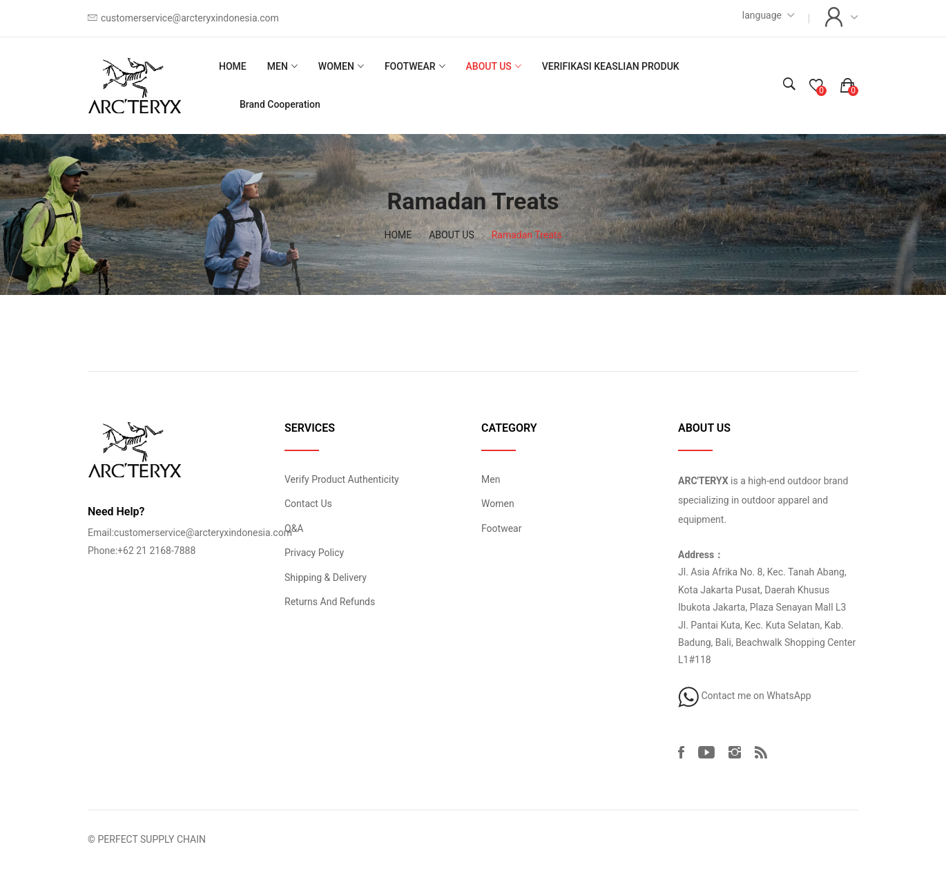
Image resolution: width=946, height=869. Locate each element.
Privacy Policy (314, 552)
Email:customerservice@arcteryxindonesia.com (190, 532)
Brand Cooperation (280, 104)
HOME (233, 66)
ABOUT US (489, 66)
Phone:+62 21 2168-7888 (141, 550)
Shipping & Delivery (325, 577)
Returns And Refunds (329, 601)
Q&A (293, 528)
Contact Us (308, 503)
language (762, 15)
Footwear (501, 528)
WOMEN (336, 66)
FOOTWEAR (410, 66)
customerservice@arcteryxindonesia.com (190, 17)
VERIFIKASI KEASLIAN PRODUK (610, 66)
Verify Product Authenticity (341, 479)
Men (490, 479)
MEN (277, 66)
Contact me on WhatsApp (744, 695)
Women (497, 503)
